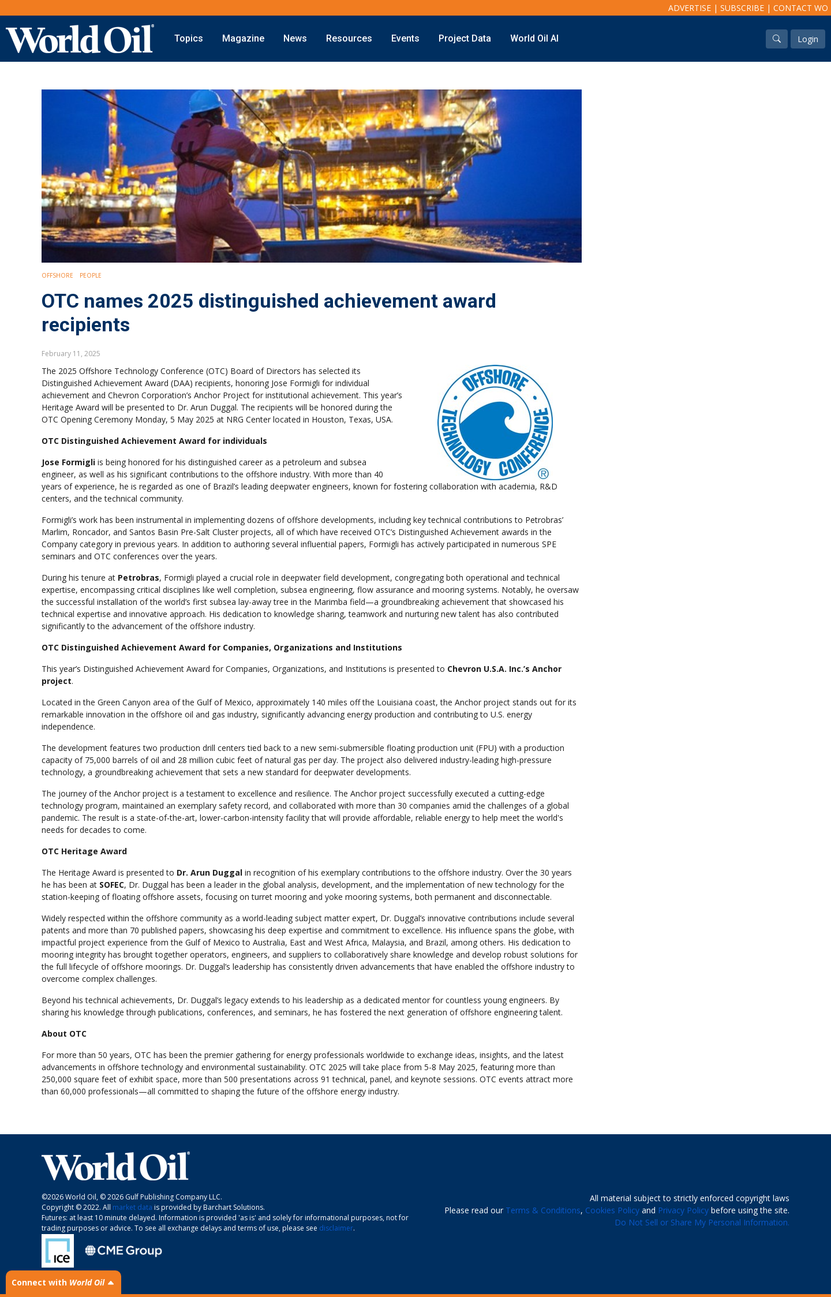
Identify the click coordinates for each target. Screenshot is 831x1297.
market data (132, 1207)
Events (405, 38)
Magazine (243, 38)
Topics (188, 38)
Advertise (689, 7)
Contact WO (800, 7)
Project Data (465, 38)
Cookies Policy (612, 1210)
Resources (349, 38)
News (295, 38)
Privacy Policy (683, 1210)
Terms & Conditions (543, 1210)
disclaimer (336, 1228)
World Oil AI (534, 38)
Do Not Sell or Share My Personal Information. (702, 1222)
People (91, 275)
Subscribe (742, 7)
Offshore (57, 275)
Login (808, 38)
